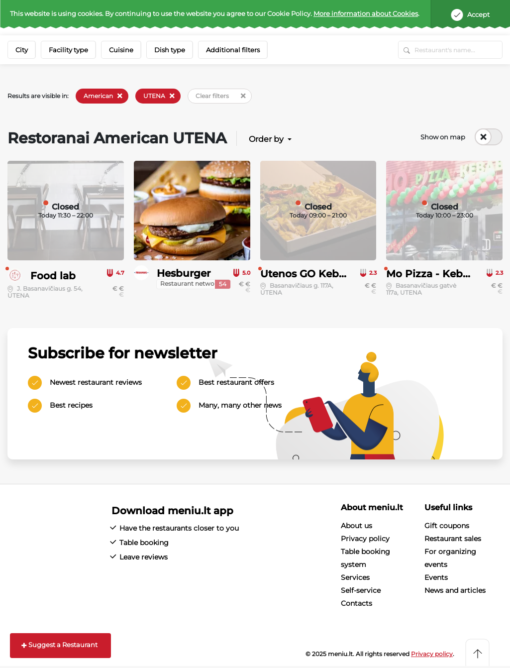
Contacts (356, 603)
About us (356, 525)
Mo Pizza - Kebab (431, 274)
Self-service (361, 590)
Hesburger (183, 273)
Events (436, 577)
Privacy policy (365, 538)
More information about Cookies (365, 13)
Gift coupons (446, 525)
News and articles (455, 590)
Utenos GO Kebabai (310, 274)
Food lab (53, 276)
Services (355, 577)
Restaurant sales (452, 538)
